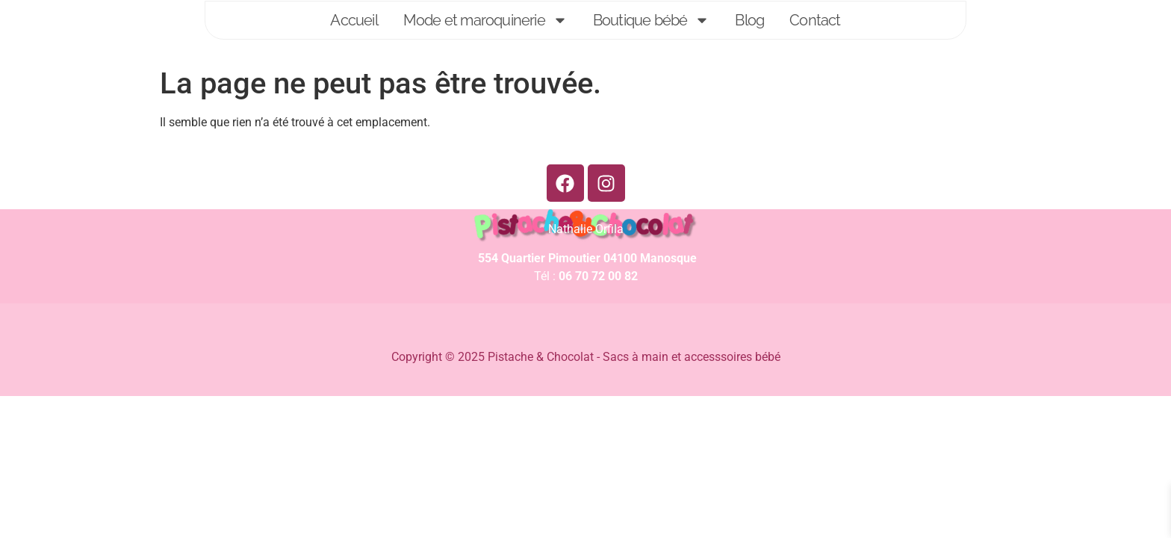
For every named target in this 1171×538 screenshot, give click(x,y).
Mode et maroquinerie (485, 20)
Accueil (353, 20)
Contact (814, 20)
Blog (749, 20)
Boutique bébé (651, 20)
